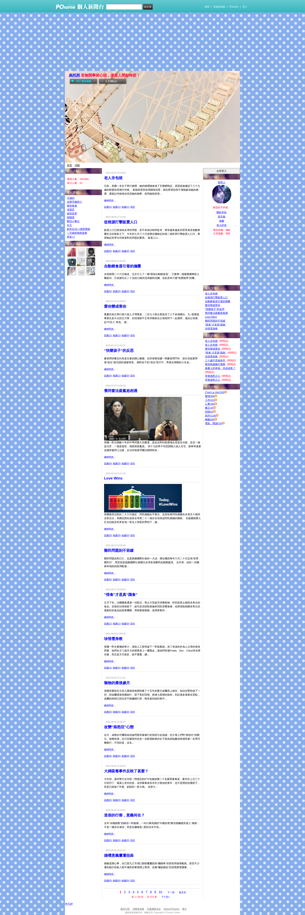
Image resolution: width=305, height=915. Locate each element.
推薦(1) (116, 207)
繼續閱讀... (109, 200)
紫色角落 (72, 205)
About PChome (171, 909)
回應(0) (108, 251)
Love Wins (113, 478)
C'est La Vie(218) (214, 392)
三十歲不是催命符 (215, 360)
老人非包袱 (113, 178)
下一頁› (171, 892)
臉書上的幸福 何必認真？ (220, 368)
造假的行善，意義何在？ (124, 815)
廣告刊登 (125, 909)
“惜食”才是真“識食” (120, 595)
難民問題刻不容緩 (119, 550)
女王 (69, 225)
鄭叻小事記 (73, 221)
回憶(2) (209, 411)
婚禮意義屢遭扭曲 (119, 855)
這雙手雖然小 (74, 201)
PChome (233, 6)
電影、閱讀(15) (213, 423)
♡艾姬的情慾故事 (77, 232)
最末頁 (182, 892)
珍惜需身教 (113, 639)
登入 (245, 6)
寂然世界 (72, 213)
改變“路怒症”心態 (119, 727)
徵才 (184, 909)
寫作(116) (210, 415)
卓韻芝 (70, 209)
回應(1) (108, 335)
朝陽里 (70, 217)
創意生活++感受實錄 (78, 229)
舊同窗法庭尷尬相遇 (120, 391)
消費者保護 (138, 909)
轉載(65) (210, 419)
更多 (71, 236)
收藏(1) (125, 207)
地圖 (221, 220)
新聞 (207, 6)
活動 (77, 165)
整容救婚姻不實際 (215, 364)
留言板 (221, 216)
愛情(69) (210, 396)
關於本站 (221, 212)
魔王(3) (209, 407)
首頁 (69, 165)
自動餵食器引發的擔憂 (122, 266)
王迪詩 (70, 197)
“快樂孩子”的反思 (119, 350)
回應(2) (108, 207)
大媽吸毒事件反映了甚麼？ (126, 771)
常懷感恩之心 (212, 376)
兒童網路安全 (154, 909)
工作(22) (210, 400)
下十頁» (165, 897)
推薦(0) (116, 251)
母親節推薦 (219, 6)
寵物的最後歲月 (117, 683)
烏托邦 (74, 75)
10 (160, 892)
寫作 (132, 207)
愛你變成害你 (115, 306)
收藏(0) (125, 251)
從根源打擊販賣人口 (120, 222)
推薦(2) (116, 667)
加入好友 (221, 225)
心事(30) (210, 403)
